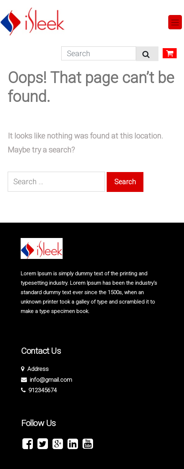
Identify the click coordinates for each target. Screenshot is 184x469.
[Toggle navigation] (175, 22)
